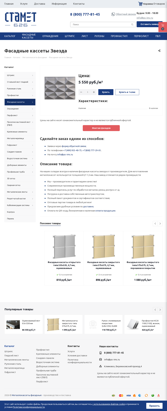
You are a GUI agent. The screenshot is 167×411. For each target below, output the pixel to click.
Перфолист (42, 381)
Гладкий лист (11, 355)
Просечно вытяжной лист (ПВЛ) (47, 376)
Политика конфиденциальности (80, 361)
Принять (154, 405)
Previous (155, 223)
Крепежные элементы (48, 354)
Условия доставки (77, 355)
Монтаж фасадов (101, 128)
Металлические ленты (16, 359)
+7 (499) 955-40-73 (72, 150)
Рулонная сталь (12, 364)
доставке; (88, 206)
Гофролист (10, 372)
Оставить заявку (149, 24)
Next (160, 223)
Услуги (71, 351)
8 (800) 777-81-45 (85, 14)
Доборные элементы (47, 366)
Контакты (74, 346)
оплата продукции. (105, 210)
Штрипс (8, 351)
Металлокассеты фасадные (27, 395)
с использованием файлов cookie (108, 404)
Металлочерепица (14, 368)
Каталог (9, 346)
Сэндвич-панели (45, 358)
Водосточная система (47, 362)
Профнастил (42, 349)
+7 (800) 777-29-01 (91, 150)
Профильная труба (46, 370)
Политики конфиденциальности (29, 407)
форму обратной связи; (74, 146)
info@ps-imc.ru (145, 17)
